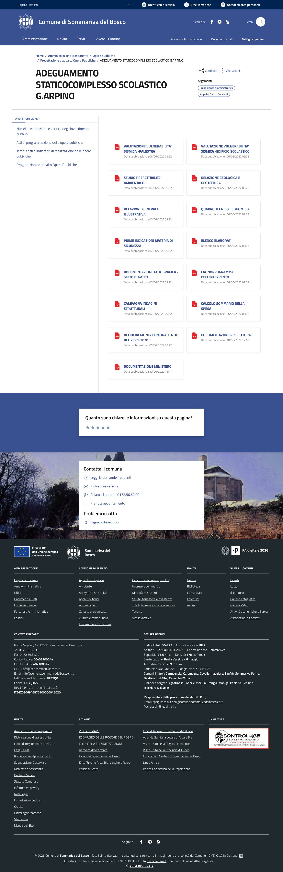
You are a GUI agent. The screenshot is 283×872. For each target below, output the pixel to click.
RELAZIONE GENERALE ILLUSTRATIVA (141, 211)
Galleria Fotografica (242, 599)
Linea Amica (151, 762)
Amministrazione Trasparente (68, 55)
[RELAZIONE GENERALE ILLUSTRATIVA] (117, 209)
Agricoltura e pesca (91, 580)
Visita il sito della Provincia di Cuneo (166, 750)
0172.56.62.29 (29, 654)
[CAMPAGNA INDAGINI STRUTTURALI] (117, 303)
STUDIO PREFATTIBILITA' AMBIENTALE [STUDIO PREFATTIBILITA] (142, 180)
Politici (18, 617)
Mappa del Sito (24, 825)
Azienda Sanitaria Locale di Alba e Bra (167, 737)
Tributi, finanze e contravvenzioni (153, 605)
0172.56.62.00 (29, 649)
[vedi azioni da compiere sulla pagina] (230, 70)
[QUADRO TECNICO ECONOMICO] (194, 209)
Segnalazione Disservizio (30, 762)
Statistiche (21, 819)
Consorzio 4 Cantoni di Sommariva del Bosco (172, 756)
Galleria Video (239, 605)
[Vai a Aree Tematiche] (197, 4)
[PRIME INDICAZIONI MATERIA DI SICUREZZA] (117, 240)
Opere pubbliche (104, 55)
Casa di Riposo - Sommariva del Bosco (168, 731)
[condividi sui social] (208, 70)
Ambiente (85, 586)
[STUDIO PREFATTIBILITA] (117, 177)
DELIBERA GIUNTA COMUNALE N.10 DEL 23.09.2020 (151, 337)
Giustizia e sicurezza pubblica (150, 580)
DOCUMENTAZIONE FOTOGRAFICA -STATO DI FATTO (151, 274)
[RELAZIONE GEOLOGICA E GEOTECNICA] (194, 177)
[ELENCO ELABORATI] (194, 240)
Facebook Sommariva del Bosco (99, 756)
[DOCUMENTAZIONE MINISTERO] (117, 366)
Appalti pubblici (89, 599)
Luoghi (234, 586)
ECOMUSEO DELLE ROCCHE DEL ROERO (106, 737)
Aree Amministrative (27, 586)
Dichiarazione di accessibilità (32, 737)
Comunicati (194, 592)
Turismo (137, 611)
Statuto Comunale (26, 781)
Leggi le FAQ (22, 750)
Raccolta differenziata (93, 750)
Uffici (17, 592)
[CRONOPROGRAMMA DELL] (194, 272)
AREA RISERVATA (139, 866)
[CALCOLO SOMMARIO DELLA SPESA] (194, 303)
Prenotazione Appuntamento (33, 756)
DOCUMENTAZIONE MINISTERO (148, 366)
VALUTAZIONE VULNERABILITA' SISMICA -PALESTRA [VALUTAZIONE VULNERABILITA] (148, 149)
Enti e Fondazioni (25, 605)
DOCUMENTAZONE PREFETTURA (226, 335)
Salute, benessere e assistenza (152, 599)
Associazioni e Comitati (245, 617)
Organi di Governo (26, 580)
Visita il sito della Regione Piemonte (166, 743)
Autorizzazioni (88, 605)
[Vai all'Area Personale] (240, 4)
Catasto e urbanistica (93, 611)
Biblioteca (193, 586)
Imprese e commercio (146, 586)
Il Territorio (237, 592)
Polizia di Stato (88, 768)
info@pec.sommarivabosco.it (41, 668)
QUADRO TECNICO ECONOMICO (225, 209)
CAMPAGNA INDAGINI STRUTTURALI (140, 306)
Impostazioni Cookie (27, 800)
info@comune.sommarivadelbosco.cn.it (48, 673)
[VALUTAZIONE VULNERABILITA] (117, 146)
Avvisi (191, 605)
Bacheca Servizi (24, 775)
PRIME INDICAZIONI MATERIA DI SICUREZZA (148, 243)
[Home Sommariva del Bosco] (72, 22)
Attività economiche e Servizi (249, 611)
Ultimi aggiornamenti (27, 812)
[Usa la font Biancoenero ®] (158, 4)
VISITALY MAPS (89, 731)
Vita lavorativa (141, 617)
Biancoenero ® (156, 861)
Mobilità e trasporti (144, 592)
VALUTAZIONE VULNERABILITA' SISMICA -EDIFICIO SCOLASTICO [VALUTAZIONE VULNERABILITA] (225, 149)
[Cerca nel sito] (260, 22)
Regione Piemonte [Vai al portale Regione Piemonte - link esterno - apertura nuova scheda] (28, 5)
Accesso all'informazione (186, 39)
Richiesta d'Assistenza (28, 768)
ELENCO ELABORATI (216, 240)
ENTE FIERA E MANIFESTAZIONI (100, 743)
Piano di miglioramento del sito (34, 743)
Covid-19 (193, 599)
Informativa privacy (26, 787)
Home (40, 55)
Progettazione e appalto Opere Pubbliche (68, 60)
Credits (18, 806)
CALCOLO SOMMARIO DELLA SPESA (223, 306)
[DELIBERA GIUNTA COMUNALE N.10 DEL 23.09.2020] (117, 335)
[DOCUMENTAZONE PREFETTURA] (194, 335)
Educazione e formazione (95, 624)
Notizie (191, 580)
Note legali (21, 794)
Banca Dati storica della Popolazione (166, 768)
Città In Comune (226, 855)
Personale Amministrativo (31, 611)
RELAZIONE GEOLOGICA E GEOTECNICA (220, 180)
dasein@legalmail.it (163, 706)
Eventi (234, 580)
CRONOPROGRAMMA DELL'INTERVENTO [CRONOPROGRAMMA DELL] (217, 274)
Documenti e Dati (25, 599)
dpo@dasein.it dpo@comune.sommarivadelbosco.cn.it (188, 701)
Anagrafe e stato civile (93, 592)
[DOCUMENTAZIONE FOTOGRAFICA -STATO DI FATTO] (117, 272)
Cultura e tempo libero (93, 617)
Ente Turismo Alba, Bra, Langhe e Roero (104, 762)
